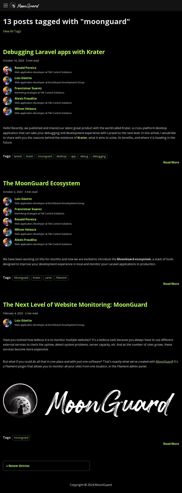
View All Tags (12, 31)
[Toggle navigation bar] (5, 5)
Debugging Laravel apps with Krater (54, 52)
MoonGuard (164, 362)
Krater (82, 138)
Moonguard (21, 277)
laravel (18, 156)
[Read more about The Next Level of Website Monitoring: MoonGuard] (171, 444)
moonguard (45, 156)
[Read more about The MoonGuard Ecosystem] (171, 284)
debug (84, 156)
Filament (61, 277)
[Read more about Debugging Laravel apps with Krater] (171, 162)
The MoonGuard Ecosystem (41, 183)
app (73, 156)
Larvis (48, 277)
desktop (62, 156)
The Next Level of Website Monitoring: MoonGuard (75, 304)
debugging (99, 156)
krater (29, 156)
